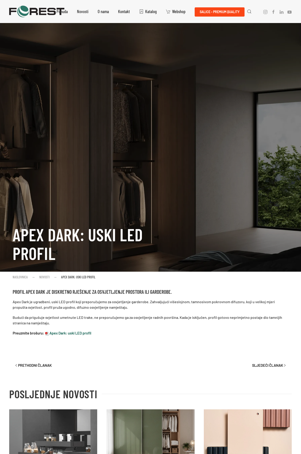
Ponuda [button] (62, 11)
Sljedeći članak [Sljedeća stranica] (269, 365)
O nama (103, 11)
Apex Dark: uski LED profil (78, 243)
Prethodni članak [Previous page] (33, 365)
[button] (249, 11)
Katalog (148, 11)
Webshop (175, 11)
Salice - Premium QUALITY (219, 12)
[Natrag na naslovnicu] (36, 11)
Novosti (82, 11)
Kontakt (124, 11)
